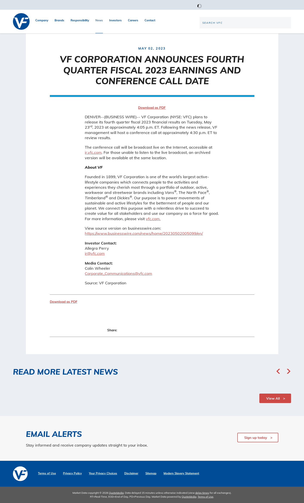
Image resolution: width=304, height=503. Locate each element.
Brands (59, 20)
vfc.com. (153, 218)
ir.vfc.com (93, 152)
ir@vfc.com (95, 253)
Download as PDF (152, 108)
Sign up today (255, 437)
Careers (133, 20)
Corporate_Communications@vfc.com (118, 273)
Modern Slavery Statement (181, 473)
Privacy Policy (72, 473)
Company (41, 20)
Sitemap (150, 473)
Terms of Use (47, 473)
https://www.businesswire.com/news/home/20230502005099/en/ (144, 233)
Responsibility (80, 20)
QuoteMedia (116, 492)
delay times (202, 492)
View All (273, 398)
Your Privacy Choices (103, 473)
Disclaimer (131, 473)
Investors (115, 20)
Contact (150, 20)
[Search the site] (255, 36)
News (99, 20)
